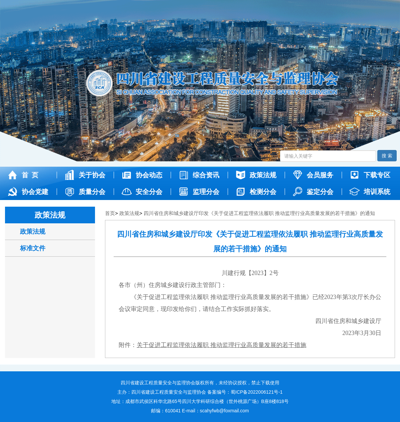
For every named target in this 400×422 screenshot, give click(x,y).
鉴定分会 (312, 191)
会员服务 (312, 175)
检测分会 (255, 191)
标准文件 (32, 248)
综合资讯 (198, 175)
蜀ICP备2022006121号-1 (257, 392)
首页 (110, 213)
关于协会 (84, 175)
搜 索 (387, 155)
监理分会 (198, 191)
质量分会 (84, 191)
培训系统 (369, 191)
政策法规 (255, 175)
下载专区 (369, 175)
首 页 (22, 175)
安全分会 (141, 191)
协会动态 (141, 175)
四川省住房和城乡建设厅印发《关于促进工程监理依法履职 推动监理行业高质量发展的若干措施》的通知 (259, 213)
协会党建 (27, 191)
